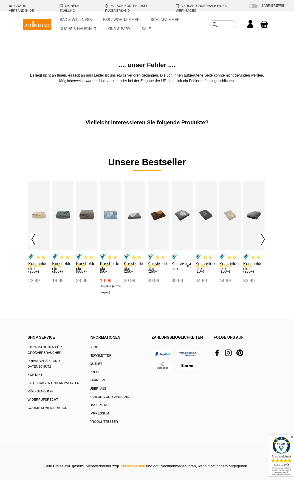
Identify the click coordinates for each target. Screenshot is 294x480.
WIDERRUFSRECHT (43, 399)
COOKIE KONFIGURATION (48, 408)
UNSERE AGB (100, 405)
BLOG (94, 347)
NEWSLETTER (101, 355)
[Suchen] (215, 25)
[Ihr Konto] (250, 24)
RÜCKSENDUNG (40, 391)
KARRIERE (98, 380)
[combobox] (228, 24)
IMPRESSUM (99, 413)
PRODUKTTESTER (104, 421)
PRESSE (96, 372)
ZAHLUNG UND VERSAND (109, 397)
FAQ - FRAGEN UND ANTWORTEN (53, 383)
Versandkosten (133, 466)
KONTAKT (35, 375)
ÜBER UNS (98, 388)
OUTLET (96, 364)
